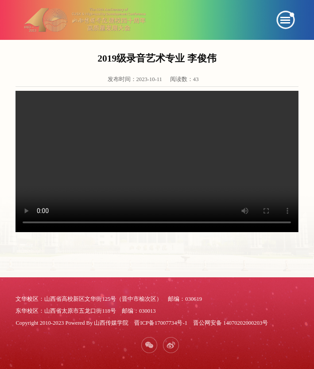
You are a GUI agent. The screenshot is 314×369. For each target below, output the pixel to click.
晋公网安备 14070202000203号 (230, 323)
